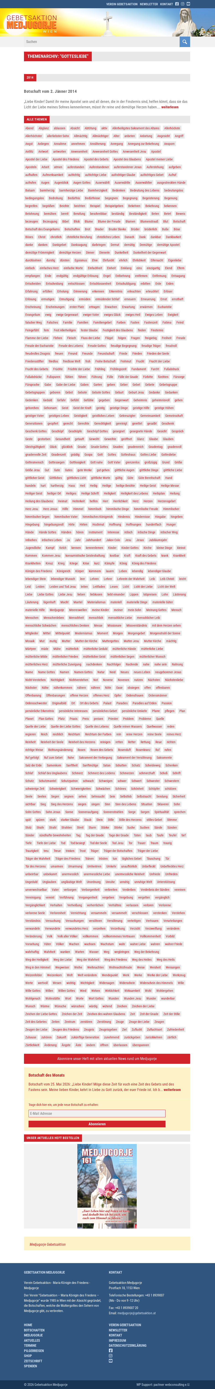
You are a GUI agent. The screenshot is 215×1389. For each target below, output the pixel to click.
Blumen (130, 221)
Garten (98, 384)
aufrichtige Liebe (95, 175)
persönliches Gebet (105, 711)
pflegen (169, 711)
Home (28, 1325)
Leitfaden (99, 586)
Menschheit (76, 618)
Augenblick (61, 182)
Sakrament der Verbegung (95, 757)
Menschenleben (54, 618)
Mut (42, 641)
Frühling (100, 369)
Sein (112, 796)
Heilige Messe (170, 485)
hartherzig (57, 485)
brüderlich (150, 229)
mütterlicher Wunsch (152, 656)
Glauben (168, 439)
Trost (82, 851)
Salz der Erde (33, 765)
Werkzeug (179, 975)
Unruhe (110, 882)
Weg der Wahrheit (88, 959)
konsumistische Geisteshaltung (85, 555)
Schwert (136, 781)
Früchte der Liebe (79, 369)
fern (46, 330)
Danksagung (79, 245)
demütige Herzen (70, 252)
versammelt (119, 913)
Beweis (180, 214)
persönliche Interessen (73, 711)
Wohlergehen (164, 991)
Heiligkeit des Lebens (134, 493)
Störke (118, 827)
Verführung (66, 897)
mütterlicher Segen (122, 656)
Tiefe (28, 843)
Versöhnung (114, 921)
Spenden (30, 1366)
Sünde (158, 827)
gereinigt (121, 423)
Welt (70, 975)
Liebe (28, 594)
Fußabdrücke (33, 377)
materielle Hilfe (35, 610)
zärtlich (171, 1037)
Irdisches (31, 540)
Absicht (75, 128)
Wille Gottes (32, 991)
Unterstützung (166, 882)
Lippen (134, 594)
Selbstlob (126, 796)
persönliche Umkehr (134, 711)
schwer (122, 781)
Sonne (69, 812)
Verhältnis (114, 905)
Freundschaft (106, 353)
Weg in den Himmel (37, 967)
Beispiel (95, 206)
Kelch (62, 548)
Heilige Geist (148, 485)
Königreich (63, 571)
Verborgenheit (90, 889)
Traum (154, 843)
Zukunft (61, 1037)
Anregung (116, 144)
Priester (113, 719)
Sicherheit (179, 796)
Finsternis (157, 330)
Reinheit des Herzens (81, 742)
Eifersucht (157, 260)
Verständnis (32, 921)
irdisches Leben (52, 540)
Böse (177, 229)
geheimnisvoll (161, 400)
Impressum (117, 1340)
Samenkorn (54, 765)
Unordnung (94, 882)
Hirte (71, 524)
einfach (30, 268)
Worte (80, 998)
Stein (99, 820)
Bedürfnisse (92, 198)
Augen (45, 182)
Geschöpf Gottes (97, 431)
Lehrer (108, 579)
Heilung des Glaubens (39, 501)
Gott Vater (114, 462)
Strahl (52, 827)
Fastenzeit (150, 322)
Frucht (140, 361)
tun (115, 858)
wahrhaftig (32, 952)
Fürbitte (148, 377)
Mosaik (29, 641)
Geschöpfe (75, 431)
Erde (158, 283)
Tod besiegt (77, 843)
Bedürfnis (74, 198)
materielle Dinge (137, 602)
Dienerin (104, 252)
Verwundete (52, 928)
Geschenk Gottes (36, 431)
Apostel (156, 151)
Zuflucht (137, 1029)
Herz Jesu (31, 509)
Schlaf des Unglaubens (52, 773)
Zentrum (70, 1022)
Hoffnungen (133, 524)
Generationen (33, 423)
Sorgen (145, 812)
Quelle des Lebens (97, 726)
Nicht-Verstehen (35, 680)
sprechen (180, 812)
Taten (137, 835)
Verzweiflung (153, 928)
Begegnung (130, 198)
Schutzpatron (69, 781)
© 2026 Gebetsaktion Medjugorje (46, 1385)
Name (29, 672)
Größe (178, 462)
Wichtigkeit (87, 983)
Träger (95, 851)
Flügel (109, 338)
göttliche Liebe (172, 470)
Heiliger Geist (33, 493)
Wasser (94, 952)
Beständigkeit (138, 214)
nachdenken (94, 664)
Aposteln (31, 167)
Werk (126, 975)
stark (53, 820)
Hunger (171, 524)
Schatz (136, 765)
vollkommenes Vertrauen (119, 936)
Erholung (62, 291)
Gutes (68, 470)
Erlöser (168, 291)
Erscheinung (33, 307)
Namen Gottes (83, 672)
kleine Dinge (164, 548)
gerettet (137, 423)
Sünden (172, 827)
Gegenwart (121, 400)
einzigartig (153, 268)
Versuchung (52, 921)
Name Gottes (46, 672)
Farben (121, 322)
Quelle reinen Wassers (128, 726)
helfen (94, 501)
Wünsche (60, 1006)
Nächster (31, 687)
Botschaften (72, 229)
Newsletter (149, 4)
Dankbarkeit (173, 237)
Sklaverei (163, 804)
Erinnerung (80, 291)
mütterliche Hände (124, 649)
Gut (47, 470)
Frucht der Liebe (159, 361)
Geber (124, 384)
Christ (41, 237)
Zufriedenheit (175, 1029)
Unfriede (154, 874)
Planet (29, 719)
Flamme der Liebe (36, 338)
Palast (107, 703)
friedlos (53, 361)
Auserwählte (122, 182)
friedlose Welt (71, 361)
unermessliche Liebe (97, 874)
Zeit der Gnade (149, 1014)
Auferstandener (99, 167)
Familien (82, 322)
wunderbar (168, 998)
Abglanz (44, 128)
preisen (98, 719)
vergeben (108, 897)
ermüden (84, 299)
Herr (105, 501)
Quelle (160, 719)
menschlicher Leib (148, 618)
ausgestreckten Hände (171, 182)
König (123, 563)
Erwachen (111, 307)
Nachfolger (114, 664)
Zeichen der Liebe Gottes (41, 1014)
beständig (118, 214)
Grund (166, 462)
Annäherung (97, 144)
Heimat (62, 501)
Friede (123, 353)
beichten (79, 206)
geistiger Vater (34, 416)
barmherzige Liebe (71, 190)
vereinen (179, 889)
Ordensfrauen (134, 695)
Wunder (151, 998)
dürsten (65, 260)
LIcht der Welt (166, 586)
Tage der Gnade (119, 835)
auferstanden (75, 167)
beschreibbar (98, 214)
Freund (72, 353)
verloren (148, 905)
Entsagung (178, 276)
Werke (138, 975)
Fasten (135, 322)
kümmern (95, 571)
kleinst (181, 548)
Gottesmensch (34, 462)
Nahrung (177, 664)
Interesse (113, 532)
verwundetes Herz (76, 928)
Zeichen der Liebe (143, 1006)
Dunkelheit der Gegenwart (149, 252)
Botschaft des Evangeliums (42, 229)
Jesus (140, 540)
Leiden (40, 586)
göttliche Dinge (148, 470)
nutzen (138, 680)
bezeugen (31, 221)
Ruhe (71, 757)
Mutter (66, 641)
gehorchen (32, 408)
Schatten (121, 765)
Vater (55, 889)
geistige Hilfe (141, 408)
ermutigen (47, 299)
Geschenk (168, 423)
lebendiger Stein (35, 579)
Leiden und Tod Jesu (63, 586)
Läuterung (31, 602)
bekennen (170, 206)
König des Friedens (144, 563)
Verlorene (165, 905)
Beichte (64, 206)
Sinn (107, 804)
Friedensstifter (34, 361)
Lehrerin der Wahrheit (130, 579)
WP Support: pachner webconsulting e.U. (163, 1385)
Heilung (175, 493)
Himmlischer (171, 509)
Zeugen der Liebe (36, 1029)
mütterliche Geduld (96, 649)
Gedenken (31, 400)
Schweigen (106, 781)
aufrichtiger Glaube (123, 175)
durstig (50, 260)
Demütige (146, 245)
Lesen (114, 586)
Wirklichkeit (112, 991)
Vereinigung (33, 897)
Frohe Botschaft (105, 361)
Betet (167, 214)
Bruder (99, 229)
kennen (76, 548)
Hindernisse (142, 517)
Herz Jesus (50, 509)
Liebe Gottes (45, 594)
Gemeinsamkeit (150, 416)
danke (29, 245)
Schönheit (137, 788)
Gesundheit (62, 439)
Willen (49, 991)
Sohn (177, 804)
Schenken (171, 765)
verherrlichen (95, 905)
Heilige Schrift (90, 493)
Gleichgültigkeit (35, 447)
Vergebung (126, 897)
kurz (97, 563)
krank (164, 555)
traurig (167, 843)
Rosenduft (124, 750)
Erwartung (128, 307)
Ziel (124, 1029)
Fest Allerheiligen (65, 330)
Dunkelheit (121, 252)
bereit (64, 214)
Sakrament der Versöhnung (134, 757)
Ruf (157, 750)
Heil (82, 485)
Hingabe (160, 517)
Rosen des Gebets (101, 750)
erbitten (145, 283)
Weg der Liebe (62, 959)
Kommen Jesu (51, 555)
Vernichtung (78, 913)
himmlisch (94, 509)
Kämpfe (110, 563)
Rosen (81, 750)
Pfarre (156, 711)
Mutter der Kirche (86, 641)
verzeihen (99, 928)
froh (87, 361)
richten (171, 742)
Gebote (82, 392)
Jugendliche (33, 548)
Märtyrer (30, 649)
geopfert (52, 423)
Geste (29, 439)
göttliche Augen (124, 470)
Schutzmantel (47, 781)
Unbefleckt (148, 866)
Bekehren (134, 206)
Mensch (176, 610)
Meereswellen (78, 610)
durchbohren (33, 260)
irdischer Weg (169, 532)
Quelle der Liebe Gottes (65, 726)
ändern (90, 1045)
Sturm (92, 827)
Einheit (111, 268)
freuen (59, 353)
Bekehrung (152, 206)
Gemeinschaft (174, 416)
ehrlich (123, 260)
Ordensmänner (157, 695)
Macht (64, 602)
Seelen (41, 796)
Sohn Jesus (53, 812)
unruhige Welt (143, 882)
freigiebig (151, 338)
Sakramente (164, 757)
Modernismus (83, 633)
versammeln (99, 913)
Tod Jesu (117, 843)
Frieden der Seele (158, 353)
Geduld (47, 400)
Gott (100, 454)
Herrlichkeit (120, 501)
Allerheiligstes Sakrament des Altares (135, 128)
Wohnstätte (52, 998)
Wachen (74, 944)
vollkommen (90, 936)
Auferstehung (155, 167)
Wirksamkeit (132, 991)
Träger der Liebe (147, 851)
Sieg (43, 804)
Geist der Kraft (82, 408)
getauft (79, 439)
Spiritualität (162, 812)
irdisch (128, 532)
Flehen (57, 338)
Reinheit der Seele (52, 742)
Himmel (78, 509)
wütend (107, 1006)
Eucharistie (165, 307)
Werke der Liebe (157, 975)
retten (119, 742)
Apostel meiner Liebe (159, 159)
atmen (58, 167)
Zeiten (56, 1022)
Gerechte (83, 423)
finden (142, 330)
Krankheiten (33, 563)
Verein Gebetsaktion (122, 4)
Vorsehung (32, 944)
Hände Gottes (47, 532)
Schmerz (77, 773)
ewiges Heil (133, 315)
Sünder (29, 835)
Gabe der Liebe (65, 384)
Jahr (78, 540)
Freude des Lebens (71, 346)
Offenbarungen (55, 695)
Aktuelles (32, 1340)
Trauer (141, 843)
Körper (79, 571)
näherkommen (63, 687)
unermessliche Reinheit (129, 874)
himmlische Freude (146, 509)
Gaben (84, 384)
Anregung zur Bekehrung (143, 144)
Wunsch (30, 1006)
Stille (111, 820)
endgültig (62, 276)
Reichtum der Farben (98, 734)
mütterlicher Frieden (65, 656)
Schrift (177, 773)
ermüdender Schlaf (107, 299)
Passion (167, 703)
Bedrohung (56, 198)
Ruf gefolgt (32, 757)
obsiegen (133, 687)
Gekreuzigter (127, 416)
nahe (146, 664)
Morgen (118, 633)
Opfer (117, 695)
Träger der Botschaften (118, 851)
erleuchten (134, 291)
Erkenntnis (115, 291)
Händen (66, 532)
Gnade (82, 447)
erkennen (98, 291)
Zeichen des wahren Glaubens (106, 1014)
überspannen (140, 1045)
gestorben (44, 439)
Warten (79, 952)
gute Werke (84, 470)
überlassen (120, 1045)
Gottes (112, 454)
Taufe (160, 835)
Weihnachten (95, 967)
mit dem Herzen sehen (166, 625)
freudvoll (171, 346)
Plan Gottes (46, 719)
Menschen (32, 618)
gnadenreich (136, 447)
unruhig (124, 882)
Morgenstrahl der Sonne (165, 633)
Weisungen (173, 967)
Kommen (31, 555)
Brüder (135, 229)
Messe (98, 625)
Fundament (138, 369)
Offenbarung (33, 695)
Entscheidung (54, 283)
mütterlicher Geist (94, 656)
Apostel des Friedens (65, 159)
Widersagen (106, 983)
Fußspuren (53, 377)
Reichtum (74, 734)
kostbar (114, 555)
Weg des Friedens (115, 959)
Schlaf (29, 773)
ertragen (94, 307)
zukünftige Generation (85, 1037)
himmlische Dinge (117, 509)
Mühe (57, 649)
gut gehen (103, 470)
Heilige (106, 485)
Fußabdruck (171, 369)
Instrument (95, 532)
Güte (130, 478)
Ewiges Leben (154, 315)
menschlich (96, 618)
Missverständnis (136, 625)
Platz (61, 719)
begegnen (111, 198)
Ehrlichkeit (139, 260)
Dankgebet (59, 245)
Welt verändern (87, 975)
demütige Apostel (168, 245)
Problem (128, 719)
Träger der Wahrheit (37, 858)
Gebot (69, 392)
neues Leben (142, 672)
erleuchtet (152, 291)
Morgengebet (136, 633)
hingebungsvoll (53, 524)
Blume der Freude (109, 221)
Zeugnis (89, 1029)
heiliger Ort (54, 493)
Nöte (108, 687)
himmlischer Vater (66, 517)
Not (95, 680)
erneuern (130, 299)
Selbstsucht (144, 796)
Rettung (145, 742)
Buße (165, 229)
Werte (29, 983)
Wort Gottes (96, 998)
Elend (168, 268)
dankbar (156, 237)
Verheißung (74, 905)
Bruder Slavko (117, 229)
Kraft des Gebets (145, 555)
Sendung (162, 796)
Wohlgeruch (32, 998)
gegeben (104, 400)
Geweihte (110, 439)
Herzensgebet (167, 501)
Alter (116, 136)
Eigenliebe (174, 260)
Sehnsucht (98, 796)
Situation (146, 804)
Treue (57, 851)
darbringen (99, 245)
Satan (106, 765)
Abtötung (90, 128)
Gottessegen (57, 462)
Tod (63, 843)
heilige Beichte (125, 485)
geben (111, 384)
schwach (88, 781)
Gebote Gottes (101, 392)
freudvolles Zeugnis (37, 353)
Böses (29, 237)
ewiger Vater (91, 315)
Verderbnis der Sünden (155, 889)
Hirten (83, 524)
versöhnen (95, 921)
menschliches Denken (75, 625)
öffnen (104, 1045)
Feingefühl (32, 330)
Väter (47, 944)
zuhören (46, 1037)
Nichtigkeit (57, 680)
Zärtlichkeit (32, 1045)
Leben (123, 571)
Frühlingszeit (118, 369)
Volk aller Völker (67, 936)
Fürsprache (32, 384)
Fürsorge (179, 377)
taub (149, 835)
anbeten (129, 136)
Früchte (58, 369)
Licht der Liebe (143, 586)
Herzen (148, 501)
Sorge (132, 812)
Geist (65, 408)
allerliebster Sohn (58, 136)
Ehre (95, 260)
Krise (86, 563)
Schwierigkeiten (81, 788)
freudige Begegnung (123, 346)
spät (28, 820)
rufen (168, 750)
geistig (100, 408)
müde (44, 649)
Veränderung (33, 936)
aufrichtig (74, 175)
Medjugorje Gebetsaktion (48, 1244)
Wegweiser (62, 967)
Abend (29, 128)
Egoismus (81, 260)
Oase (119, 687)
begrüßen (48, 206)
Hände (29, 532)
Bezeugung (50, 221)
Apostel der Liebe (36, 159)
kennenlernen (94, 548)
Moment (102, 633)
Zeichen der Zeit (72, 1014)
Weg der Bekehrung (146, 952)
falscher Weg (33, 322)
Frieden (137, 353)
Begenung (170, 198)
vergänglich (162, 897)
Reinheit (30, 742)
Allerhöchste (172, 128)
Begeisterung (150, 198)
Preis (85, 719)
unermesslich (70, 874)
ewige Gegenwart (67, 315)
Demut (115, 245)
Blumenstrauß (149, 221)
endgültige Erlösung (85, 276)
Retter (132, 742)
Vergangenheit (88, 897)
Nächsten (154, 680)
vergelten (144, 897)
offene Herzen (79, 695)
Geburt (119, 392)
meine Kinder (100, 610)
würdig (93, 1006)
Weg (106, 952)
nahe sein (161, 664)
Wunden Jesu (132, 998)
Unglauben (49, 882)
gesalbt (152, 423)
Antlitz (29, 151)
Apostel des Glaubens (127, 159)
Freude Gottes (97, 346)
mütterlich (72, 649)
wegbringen (121, 952)
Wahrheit (49, 952)
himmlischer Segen (37, 517)
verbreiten (111, 889)
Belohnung (32, 214)
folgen (122, 338)
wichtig (70, 983)
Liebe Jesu (65, 594)
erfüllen (47, 291)
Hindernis (124, 517)
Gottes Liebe (148, 454)
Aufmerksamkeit (52, 175)
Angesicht (163, 136)
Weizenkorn (54, 975)
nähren (95, 687)
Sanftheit (72, 765)
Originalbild (59, 703)
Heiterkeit (78, 501)
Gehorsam (50, 408)
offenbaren (163, 687)
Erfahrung (31, 291)
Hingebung (32, 524)
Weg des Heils (166, 959)
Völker (60, 944)
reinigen (105, 742)
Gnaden (118, 447)
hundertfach (153, 524)
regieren (30, 734)
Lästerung (179, 594)
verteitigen (134, 921)
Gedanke (154, 392)
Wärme (45, 1006)
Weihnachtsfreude (120, 967)
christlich (56, 237)
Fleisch (71, 338)
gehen (179, 400)
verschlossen (140, 913)
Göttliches (55, 478)
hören (80, 532)
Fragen (135, 338)
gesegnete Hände (141, 431)
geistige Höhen (164, 408)
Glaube (153, 439)
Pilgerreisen (34, 1351)
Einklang (126, 268)
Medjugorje (57, 610)
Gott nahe (96, 462)
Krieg (61, 563)
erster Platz (77, 307)
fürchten (163, 377)
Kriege (74, 563)
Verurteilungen (172, 921)
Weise (141, 967)
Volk (49, 936)
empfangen (32, 276)
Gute (57, 470)
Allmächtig (80, 136)
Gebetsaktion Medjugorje (44, 1272)
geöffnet (126, 439)
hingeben (177, 517)
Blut (165, 221)
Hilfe (65, 509)
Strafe (40, 827)
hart (43, 485)
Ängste (66, 1045)
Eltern (180, 268)
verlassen (132, 905)
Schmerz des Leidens (101, 773)
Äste (78, 1045)
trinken (70, 851)
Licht (126, 586)
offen (147, 687)
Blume (89, 221)
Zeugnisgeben (108, 1029)
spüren (40, 820)
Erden (169, 283)
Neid (112, 672)
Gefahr (61, 400)
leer (82, 579)
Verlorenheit (58, 913)
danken (42, 245)
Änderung (50, 1045)
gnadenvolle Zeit (35, 454)
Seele (28, 796)
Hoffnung (115, 524)
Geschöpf (57, 431)
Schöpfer (154, 788)
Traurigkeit (32, 851)
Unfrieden (171, 874)
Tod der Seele (98, 843)
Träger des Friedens (67, 858)
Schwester (153, 781)
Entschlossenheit (100, 283)
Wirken (95, 991)
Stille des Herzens (130, 820)
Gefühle (89, 400)
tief (183, 835)
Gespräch (178, 431)
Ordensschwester (36, 703)
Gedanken (171, 392)
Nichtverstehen (78, 680)
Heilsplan (159, 493)
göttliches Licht (76, 478)
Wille (181, 983)
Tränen (89, 858)
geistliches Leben (103, 416)
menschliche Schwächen (40, 625)
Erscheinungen (55, 307)
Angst (29, 144)
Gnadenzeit (58, 454)
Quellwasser (154, 726)
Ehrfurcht (108, 260)
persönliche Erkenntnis (39, 711)
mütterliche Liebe (152, 649)
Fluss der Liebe (90, 338)
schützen (170, 788)
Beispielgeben (114, 206)
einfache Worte (73, 268)
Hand (168, 478)
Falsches (52, 322)
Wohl (148, 991)
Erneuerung (148, 299)
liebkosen (96, 594)
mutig (53, 641)
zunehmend (111, 1037)
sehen (82, 796)
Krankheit (179, 555)
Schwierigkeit (57, 788)
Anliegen (43, 144)
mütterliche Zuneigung (67, 664)
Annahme (60, 144)
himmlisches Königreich (98, 517)
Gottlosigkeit (77, 462)
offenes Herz (101, 695)
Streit (80, 827)
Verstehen (178, 913)
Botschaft (179, 221)
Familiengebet (102, 322)
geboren (55, 392)
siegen (82, 804)
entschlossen (76, 283)
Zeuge (120, 1022)
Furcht (155, 369)
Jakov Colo (113, 540)
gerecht (68, 423)
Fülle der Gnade (128, 377)
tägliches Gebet (132, 858)
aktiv (104, 128)
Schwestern (172, 781)
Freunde (87, 353)
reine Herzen (134, 734)
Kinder (112, 548)
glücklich (67, 447)
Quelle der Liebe (35, 726)
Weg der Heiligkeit (36, 959)
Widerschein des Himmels (156, 983)
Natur (101, 672)
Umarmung (75, 866)
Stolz (28, 827)
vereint (50, 897)
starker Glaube (70, 820)
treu (46, 851)
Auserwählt (102, 182)
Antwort (43, 151)
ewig (48, 315)
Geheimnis (140, 400)
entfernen (141, 276)
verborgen (70, 889)
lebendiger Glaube (159, 571)
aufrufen (30, 182)
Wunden (113, 998)
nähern (81, 687)
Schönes (120, 788)
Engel (106, 276)
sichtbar (30, 804)
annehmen (78, 144)
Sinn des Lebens (125, 804)
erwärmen (146, 307)
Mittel (46, 633)
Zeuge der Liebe (139, 1022)
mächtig (171, 641)
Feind (180, 322)
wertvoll (43, 983)
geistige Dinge (119, 408)
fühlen (69, 377)
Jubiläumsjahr (158, 540)
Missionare (114, 625)
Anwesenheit (79, 151)
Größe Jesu (32, 470)
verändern (173, 928)
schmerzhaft (147, 773)
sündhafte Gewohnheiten (55, 835)
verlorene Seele (35, 913)
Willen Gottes (66, 991)
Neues (125, 672)
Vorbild (170, 936)
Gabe (48, 384)
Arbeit (45, 167)
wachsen (89, 944)
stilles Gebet (154, 820)
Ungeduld (31, 882)
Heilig (93, 485)
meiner (118, 610)
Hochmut (98, 524)
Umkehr (111, 866)
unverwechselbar (36, 889)
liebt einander (116, 594)
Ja (68, 540)
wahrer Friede (173, 944)
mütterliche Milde (36, 656)
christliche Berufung (79, 237)
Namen (64, 672)
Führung (97, 377)
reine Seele (154, 734)
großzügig (150, 462)
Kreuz (49, 563)
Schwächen (103, 788)
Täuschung (153, 858)
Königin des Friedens (38, 571)
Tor (130, 843)
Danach (129, 237)
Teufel (172, 835)
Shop (28, 1356)
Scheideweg (152, 765)
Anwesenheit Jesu (134, 151)
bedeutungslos (173, 190)
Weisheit (155, 967)
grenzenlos (132, 462)
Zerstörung (104, 1022)
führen (82, 377)
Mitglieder (31, 633)
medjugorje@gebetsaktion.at (137, 1313)
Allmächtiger (100, 136)
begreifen (31, 206)
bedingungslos (34, 198)
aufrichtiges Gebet (151, 175)
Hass (71, 485)
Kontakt (166, 4)
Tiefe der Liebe (46, 843)
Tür (167, 858)
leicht (182, 579)
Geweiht (94, 439)
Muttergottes (110, 641)
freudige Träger (151, 346)
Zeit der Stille (171, 1014)
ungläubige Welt (71, 882)
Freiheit (166, 338)
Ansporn (169, 144)
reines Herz (174, 734)
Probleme (145, 719)
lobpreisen (150, 594)
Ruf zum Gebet (53, 757)
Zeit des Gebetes (36, 1022)
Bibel (65, 221)
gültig (118, 478)
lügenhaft (49, 602)
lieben (81, 594)
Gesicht (162, 431)
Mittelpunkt (62, 633)
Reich (44, 734)
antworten (59, 151)
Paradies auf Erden (145, 703)
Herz (136, 501)
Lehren (94, 579)
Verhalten (56, 905)
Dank (142, 237)
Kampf (50, 548)
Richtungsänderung (60, 750)
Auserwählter (143, 182)
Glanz (140, 439)
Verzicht (135, 928)
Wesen (57, 983)
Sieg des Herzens (62, 804)
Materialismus (96, 602)
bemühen (50, 214)
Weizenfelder (33, 975)
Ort (73, 703)
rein (118, 734)
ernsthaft (177, 299)
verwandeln (32, 928)
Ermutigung (66, 299)
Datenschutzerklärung (128, 1346)
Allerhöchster (33, 136)
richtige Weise (34, 750)
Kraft (127, 555)
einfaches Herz (49, 268)
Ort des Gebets (89, 703)
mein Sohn (134, 610)
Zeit (132, 1014)
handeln (30, 485)
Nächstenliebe (174, 680)
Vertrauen (152, 921)
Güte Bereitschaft (149, 478)
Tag (78, 835)
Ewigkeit (173, 315)
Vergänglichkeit (35, 905)
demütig (129, 245)
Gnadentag (156, 447)
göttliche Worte (100, 478)
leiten (84, 586)
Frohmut (126, 361)
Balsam (30, 190)
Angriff (179, 136)
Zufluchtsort (154, 1029)
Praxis (73, 719)
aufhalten (31, 175)
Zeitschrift (33, 1361)
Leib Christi (167, 579)
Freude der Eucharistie (39, 346)
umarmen (57, 866)
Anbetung (146, 136)
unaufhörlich (129, 866)
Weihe (78, 967)
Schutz (29, 781)
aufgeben (175, 167)
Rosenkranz (143, 750)
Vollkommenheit (150, 936)
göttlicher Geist (34, 478)
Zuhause (30, 1037)
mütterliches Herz (36, 664)
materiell (116, 602)
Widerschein (127, 983)
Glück (53, 447)
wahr (122, 944)
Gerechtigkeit (102, 423)
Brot (87, 229)
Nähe (45, 687)
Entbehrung (122, 276)
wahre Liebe (138, 944)
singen (95, 804)
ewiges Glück (112, 315)
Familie (67, 322)
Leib (152, 579)
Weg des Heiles (142, 959)
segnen (68, 796)
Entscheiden (33, 283)
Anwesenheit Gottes (105, 151)
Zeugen (159, 1022)
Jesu (128, 540)
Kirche (148, 548)
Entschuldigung (126, 283)
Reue (158, 742)
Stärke (105, 827)
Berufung (79, 214)
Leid (28, 586)
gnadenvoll (174, 447)
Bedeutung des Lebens (144, 190)
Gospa (88, 454)
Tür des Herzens (35, 866)
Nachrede (132, 664)
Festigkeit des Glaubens (118, 330)
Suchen (144, 827)
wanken (65, 952)
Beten (155, 214)
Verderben (129, 889)
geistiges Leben (59, 416)
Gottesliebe (168, 454)
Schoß (164, 773)
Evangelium (32, 315)
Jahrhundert (93, 540)
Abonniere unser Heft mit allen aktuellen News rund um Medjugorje (107, 1058)
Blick (77, 221)
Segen (55, 796)
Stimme (172, 820)
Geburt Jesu (136, 392)
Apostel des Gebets (96, 159)
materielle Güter (162, 602)
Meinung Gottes (156, 610)
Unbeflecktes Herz (172, 866)
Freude (180, 338)
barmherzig (47, 190)
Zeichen (122, 1006)
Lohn (165, 594)
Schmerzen (127, 773)
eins (139, 268)
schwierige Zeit (34, 788)
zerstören (86, 1022)
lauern (110, 571)
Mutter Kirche (152, 641)
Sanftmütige (90, 765)
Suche (131, 827)
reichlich (58, 734)
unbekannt (50, 874)
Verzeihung (117, 928)
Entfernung (159, 276)
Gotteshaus (128, 454)
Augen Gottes (81, 182)
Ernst (163, 299)
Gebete (149, 384)
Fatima (167, 322)
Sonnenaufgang (88, 812)
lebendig (137, 571)
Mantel (77, 602)
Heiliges (71, 493)
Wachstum (107, 944)
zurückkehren (153, 1037)
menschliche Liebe (120, 618)
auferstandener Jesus (128, 167)
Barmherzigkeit (97, 190)
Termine (30, 1346)
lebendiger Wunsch (63, 579)
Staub (87, 820)
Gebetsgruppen (35, 392)
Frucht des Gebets (36, 369)
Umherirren (94, 866)
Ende (48, 276)
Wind (83, 991)
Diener (90, 252)
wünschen (77, 1006)
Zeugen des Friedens (65, 1029)
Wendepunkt (110, 975)
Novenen (123, 680)
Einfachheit (95, 268)
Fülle (110, 377)
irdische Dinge (146, 532)
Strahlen (66, 827)
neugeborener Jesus (168, 672)
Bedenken (118, 190)
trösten (103, 858)
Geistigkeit (80, 416)
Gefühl (75, 400)
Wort (68, 998)
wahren (155, 944)
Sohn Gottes (33, 812)
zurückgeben (132, 1037)
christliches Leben (108, 237)
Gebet (136, 384)
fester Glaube (89, 330)
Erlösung (30, 299)
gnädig (75, 454)
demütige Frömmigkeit (39, 252)
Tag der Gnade (95, 835)
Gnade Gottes (99, 447)
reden (170, 726)
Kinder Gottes (130, 548)
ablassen (59, 128)
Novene (108, 680)
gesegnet (119, 431)
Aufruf (172, 175)
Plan (182, 711)
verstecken (160, 913)
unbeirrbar (31, 874)
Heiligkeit (110, 493)
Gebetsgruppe (168, 384)
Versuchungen (75, 921)
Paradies (122, 703)
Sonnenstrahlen (113, 812)
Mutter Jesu (131, 641)
